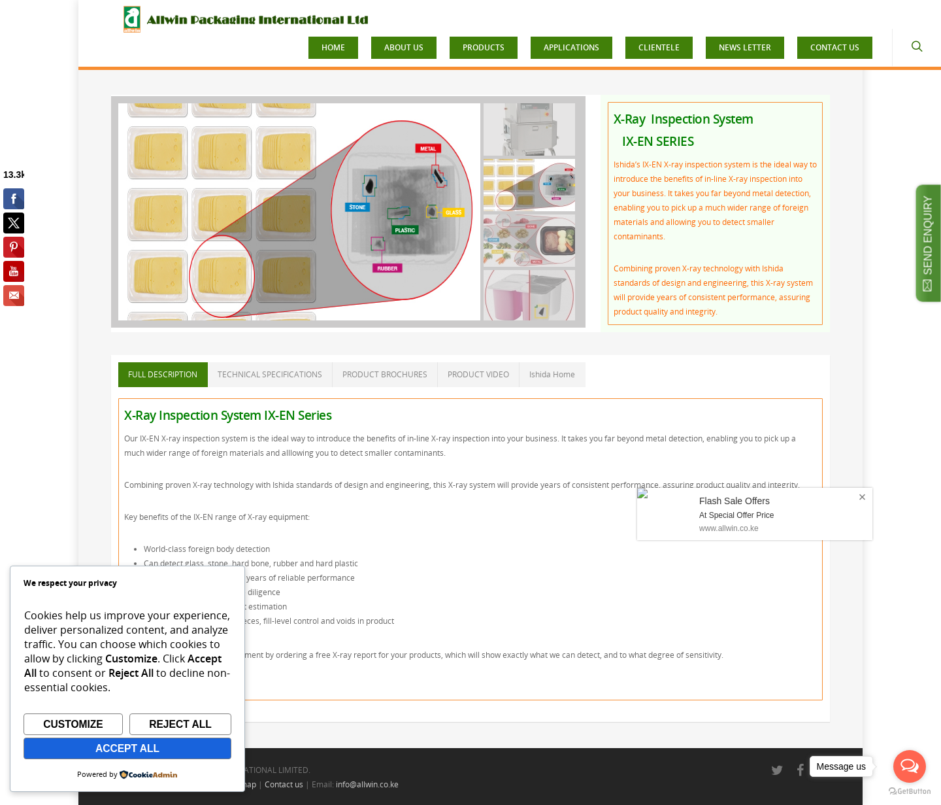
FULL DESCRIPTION (162, 374)
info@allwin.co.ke (367, 784)
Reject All (180, 724)
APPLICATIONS (571, 47)
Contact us (284, 784)
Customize (73, 724)
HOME (333, 47)
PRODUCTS (483, 47)
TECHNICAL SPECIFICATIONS (270, 374)
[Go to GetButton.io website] (910, 791)
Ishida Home (552, 374)
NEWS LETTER (745, 47)
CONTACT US (834, 47)
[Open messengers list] (909, 766)
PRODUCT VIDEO (478, 374)
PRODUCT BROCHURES (384, 374)
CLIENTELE (659, 47)
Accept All (127, 748)
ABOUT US (403, 47)
